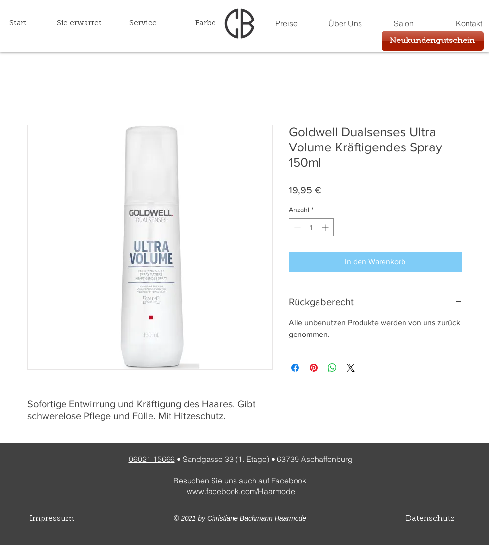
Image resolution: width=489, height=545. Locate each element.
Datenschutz (430, 519)
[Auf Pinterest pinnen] (313, 368)
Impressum (52, 519)
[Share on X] (351, 368)
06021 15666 (152, 459)
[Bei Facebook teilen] (295, 368)
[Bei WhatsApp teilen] (332, 368)
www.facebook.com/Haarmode (241, 491)
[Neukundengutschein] (433, 41)
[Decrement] (296, 227)
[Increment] (326, 227)
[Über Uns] (345, 23)
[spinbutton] (311, 227)
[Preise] (286, 23)
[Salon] (404, 23)
